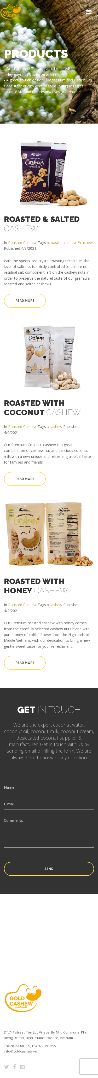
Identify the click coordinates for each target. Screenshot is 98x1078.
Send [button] (49, 869)
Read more (24, 301)
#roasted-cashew (62, 242)
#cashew (85, 242)
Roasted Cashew (22, 242)
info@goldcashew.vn (20, 1051)
